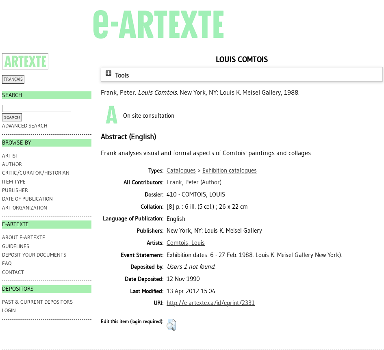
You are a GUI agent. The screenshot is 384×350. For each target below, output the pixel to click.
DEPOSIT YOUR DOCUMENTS (34, 255)
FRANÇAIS (13, 79)
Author (12, 164)
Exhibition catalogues (229, 170)
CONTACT (13, 272)
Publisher (15, 190)
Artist (10, 156)
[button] (171, 325)
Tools (116, 75)
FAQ (6, 263)
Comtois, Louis (186, 242)
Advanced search (25, 126)
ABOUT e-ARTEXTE (23, 237)
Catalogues (181, 170)
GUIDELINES (15, 246)
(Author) (194, 182)
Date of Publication (27, 199)
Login (9, 310)
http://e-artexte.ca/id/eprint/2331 (211, 303)
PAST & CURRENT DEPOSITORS (37, 302)
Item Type (14, 182)
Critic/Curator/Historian (35, 173)
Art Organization (24, 208)
